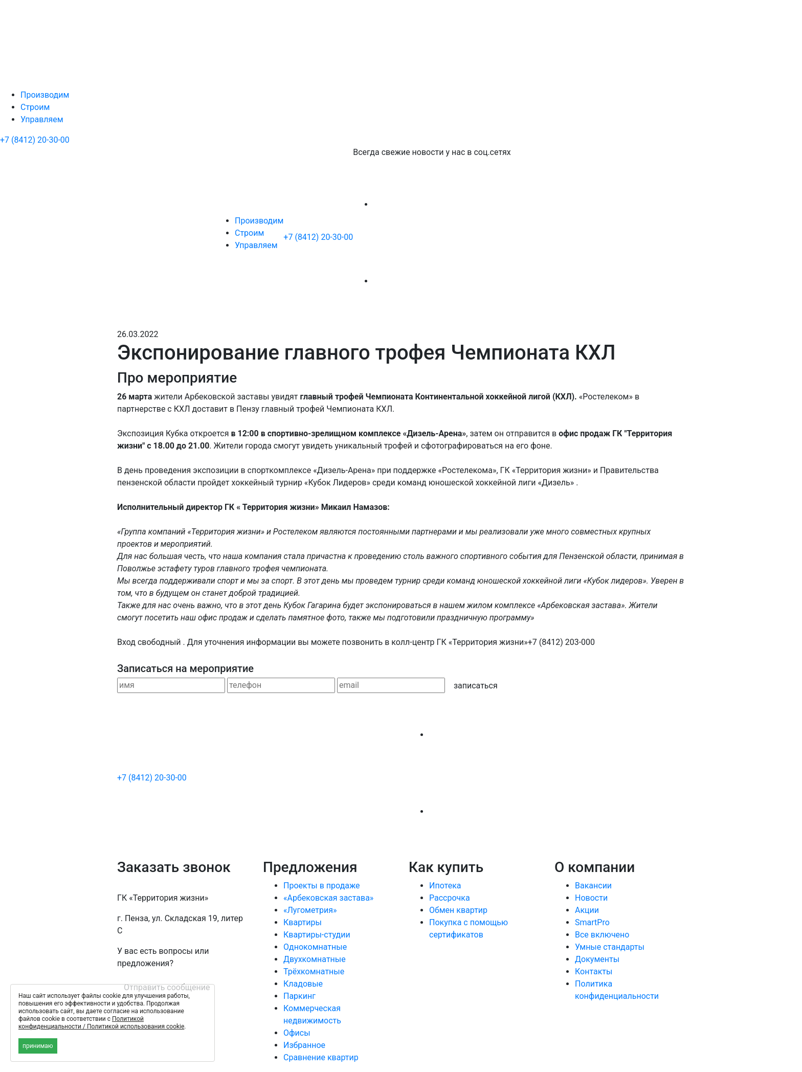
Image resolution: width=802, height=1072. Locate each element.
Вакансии (593, 885)
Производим (44, 95)
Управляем (41, 119)
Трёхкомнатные (313, 971)
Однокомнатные (315, 947)
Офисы (296, 1033)
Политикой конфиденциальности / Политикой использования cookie (101, 1022)
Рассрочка (449, 898)
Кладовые (303, 984)
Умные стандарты (609, 947)
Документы (597, 959)
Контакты (593, 971)
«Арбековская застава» (328, 898)
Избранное (304, 1045)
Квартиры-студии (316, 935)
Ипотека (445, 885)
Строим (35, 107)
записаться (476, 685)
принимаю (38, 1045)
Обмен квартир (458, 910)
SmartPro (592, 922)
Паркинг (299, 996)
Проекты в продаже (321, 885)
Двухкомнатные (314, 959)
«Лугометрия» (310, 910)
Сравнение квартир (321, 1057)
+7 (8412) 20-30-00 (35, 140)
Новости (591, 898)
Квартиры (302, 922)
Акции (587, 910)
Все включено (602, 935)
